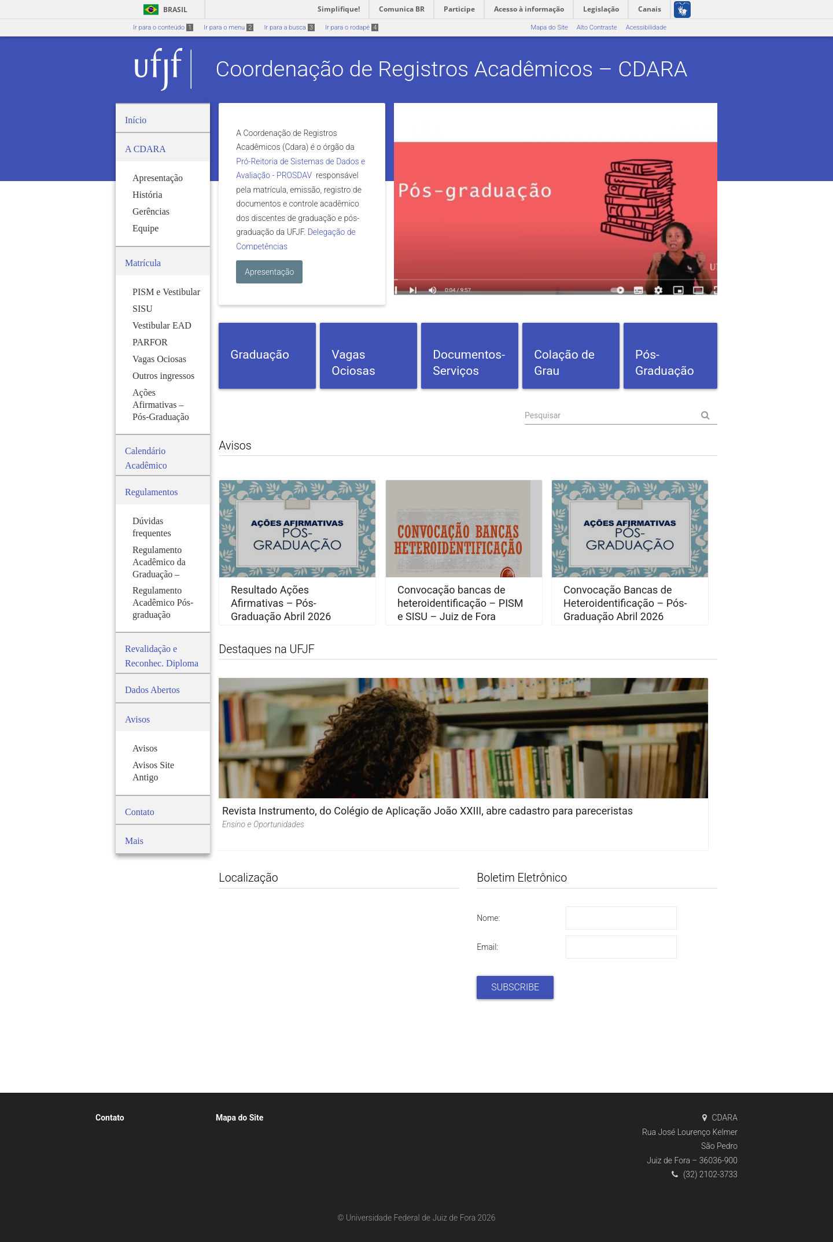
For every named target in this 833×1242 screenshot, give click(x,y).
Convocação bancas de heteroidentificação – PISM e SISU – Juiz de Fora (460, 603)
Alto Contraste (597, 27)
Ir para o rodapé (351, 27)
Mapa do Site (548, 27)
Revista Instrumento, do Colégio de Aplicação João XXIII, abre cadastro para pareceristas (427, 811)
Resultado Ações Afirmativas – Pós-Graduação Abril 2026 (281, 603)
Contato (109, 1117)
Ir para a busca (289, 27)
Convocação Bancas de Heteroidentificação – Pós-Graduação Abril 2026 (625, 603)
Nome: (488, 918)
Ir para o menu (228, 27)
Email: (487, 947)
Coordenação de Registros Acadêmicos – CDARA (452, 69)
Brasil (163, 9)
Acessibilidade (646, 27)
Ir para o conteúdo (163, 27)
